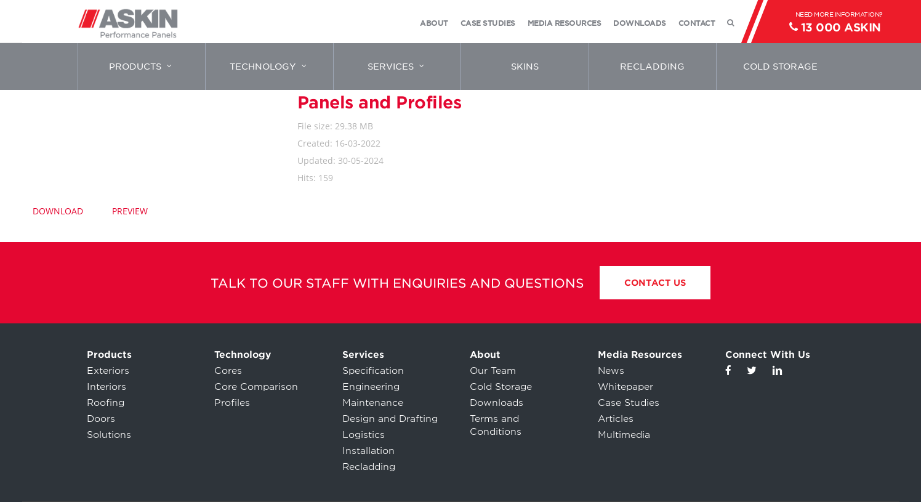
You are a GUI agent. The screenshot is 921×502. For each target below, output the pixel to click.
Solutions (109, 434)
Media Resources (640, 354)
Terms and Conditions (495, 425)
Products (109, 354)
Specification (373, 370)
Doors (101, 418)
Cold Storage (501, 386)
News (611, 370)
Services (363, 354)
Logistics (363, 434)
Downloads (496, 402)
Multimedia (624, 434)
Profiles (232, 402)
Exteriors (108, 370)
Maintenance (372, 402)
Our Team (493, 370)
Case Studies (628, 402)
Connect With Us (767, 354)
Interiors (106, 386)
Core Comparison (256, 386)
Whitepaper (625, 386)
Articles (615, 418)
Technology (242, 354)
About (485, 354)
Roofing (105, 402)
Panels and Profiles (379, 102)
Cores (228, 370)
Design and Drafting (390, 418)
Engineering (371, 386)
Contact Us (655, 283)
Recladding (368, 466)
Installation (368, 450)
